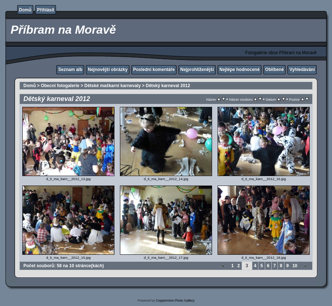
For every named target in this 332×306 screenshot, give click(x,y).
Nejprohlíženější (197, 69)
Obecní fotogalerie (60, 85)
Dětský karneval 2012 (168, 85)
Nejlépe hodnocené (239, 69)
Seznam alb (70, 69)
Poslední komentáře (154, 69)
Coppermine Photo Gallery (175, 300)
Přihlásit (45, 9)
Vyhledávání (302, 69)
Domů (25, 9)
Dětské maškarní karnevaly (112, 85)
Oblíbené (274, 69)
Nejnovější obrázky (108, 69)
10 (295, 265)
